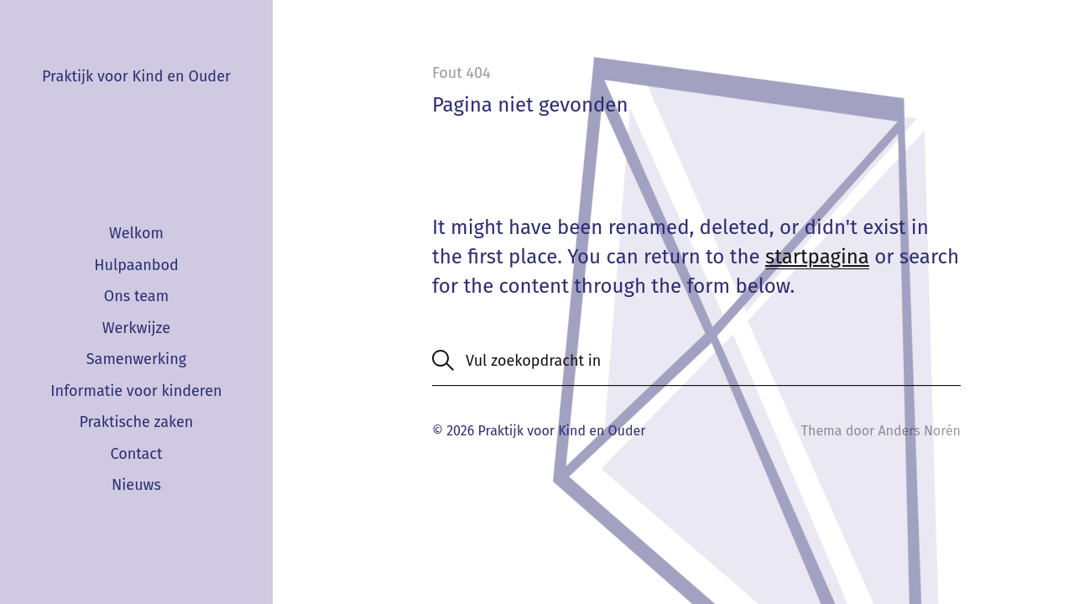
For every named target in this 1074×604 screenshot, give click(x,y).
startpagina (817, 256)
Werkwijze (136, 328)
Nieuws (136, 485)
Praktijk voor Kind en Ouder (136, 76)
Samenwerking (136, 359)
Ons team (136, 296)
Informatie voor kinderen (136, 391)
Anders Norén (919, 431)
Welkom (136, 233)
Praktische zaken (136, 422)
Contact (136, 454)
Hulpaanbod (136, 265)
